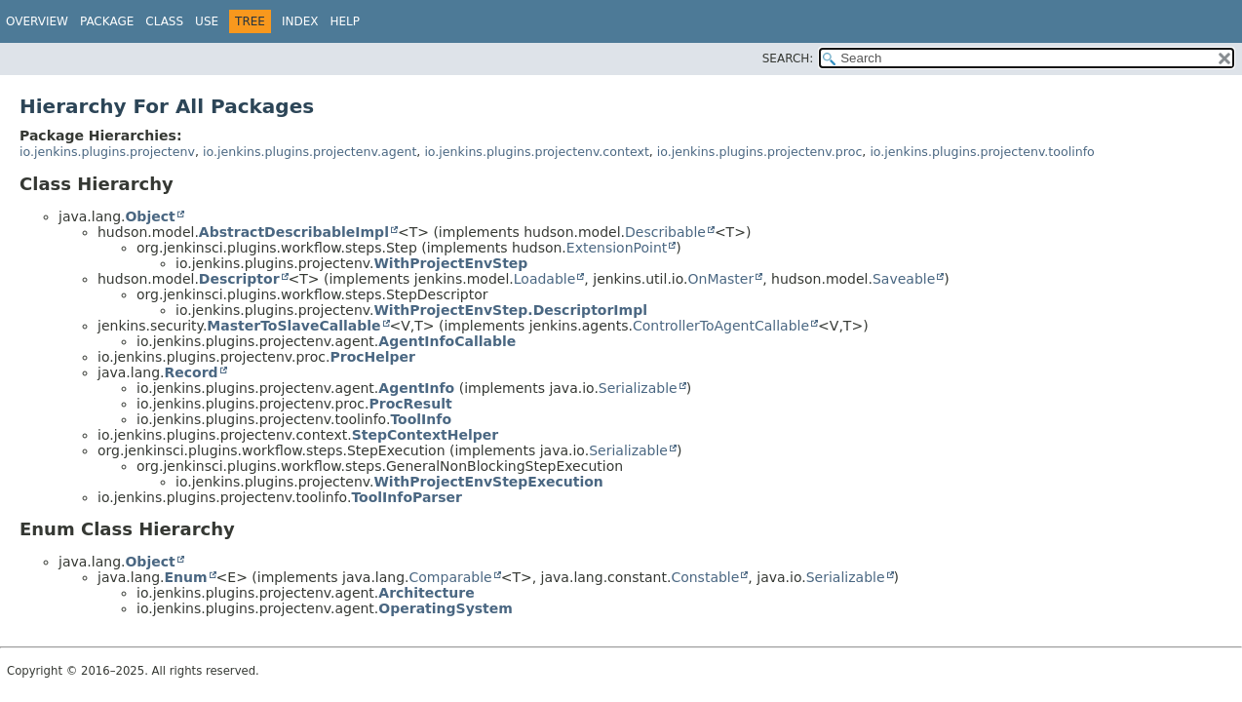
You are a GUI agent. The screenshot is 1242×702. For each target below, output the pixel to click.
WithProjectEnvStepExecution (487, 481)
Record (190, 372)
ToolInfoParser (406, 497)
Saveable (904, 279)
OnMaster (721, 279)
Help (345, 21)
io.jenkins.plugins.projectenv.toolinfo (982, 151)
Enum (185, 577)
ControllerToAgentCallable (721, 325)
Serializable (638, 388)
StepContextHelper (425, 435)
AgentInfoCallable (447, 341)
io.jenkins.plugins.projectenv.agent (309, 151)
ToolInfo (420, 419)
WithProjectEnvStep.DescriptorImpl (510, 310)
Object (150, 216)
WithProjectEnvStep (450, 263)
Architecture (426, 593)
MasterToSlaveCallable (293, 325)
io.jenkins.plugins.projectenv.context (536, 151)
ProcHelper (372, 357)
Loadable (545, 279)
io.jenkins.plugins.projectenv (107, 151)
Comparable (450, 577)
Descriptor (239, 279)
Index (300, 21)
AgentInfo (416, 388)
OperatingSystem (445, 608)
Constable (705, 577)
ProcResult (410, 403)
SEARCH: (788, 58)
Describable (665, 232)
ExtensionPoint (617, 247)
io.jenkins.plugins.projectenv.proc (760, 151)
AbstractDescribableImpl (294, 232)
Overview (37, 21)
